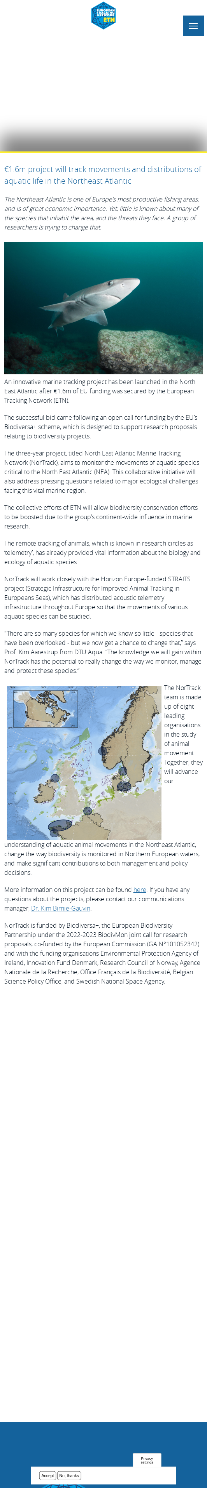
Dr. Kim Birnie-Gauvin (60, 908)
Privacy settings (147, 1460)
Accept (47, 1475)
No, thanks (69, 1475)
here (139, 889)
